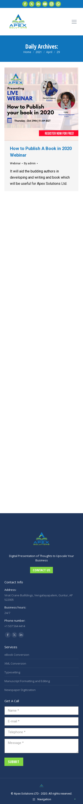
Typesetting (12, 672)
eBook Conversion (16, 655)
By (30, 163)
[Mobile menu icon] (74, 21)
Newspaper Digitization (20, 690)
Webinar (15, 163)
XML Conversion (15, 663)
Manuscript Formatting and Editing (27, 681)
